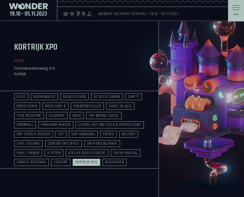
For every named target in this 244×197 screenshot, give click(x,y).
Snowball (25, 125)
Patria (108, 134)
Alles (21, 97)
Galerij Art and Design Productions (109, 125)
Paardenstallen (87, 106)
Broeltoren (27, 106)
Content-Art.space (63, 143)
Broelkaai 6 (55, 106)
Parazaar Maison (56, 125)
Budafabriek (44, 97)
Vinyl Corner (28, 153)
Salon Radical (126, 153)
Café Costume (28, 143)
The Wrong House (104, 115)
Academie (57, 115)
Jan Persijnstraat (102, 143)
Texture (60, 162)
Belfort (128, 134)
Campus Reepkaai (31, 162)
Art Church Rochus (33, 134)
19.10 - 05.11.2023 (28, 5)
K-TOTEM (54, 153)
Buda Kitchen (74, 97)
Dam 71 (133, 97)
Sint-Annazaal (83, 134)
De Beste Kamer (107, 97)
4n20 (76, 115)
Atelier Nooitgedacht (87, 153)
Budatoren (114, 162)
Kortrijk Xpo (86, 162)
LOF (61, 134)
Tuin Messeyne (29, 115)
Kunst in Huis (120, 106)
